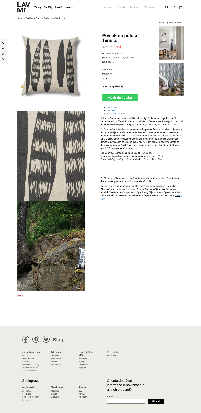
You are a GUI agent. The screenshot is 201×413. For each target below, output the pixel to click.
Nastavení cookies (30, 371)
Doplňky (48, 7)
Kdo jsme (108, 7)
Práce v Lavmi (56, 359)
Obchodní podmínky (30, 365)
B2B (80, 391)
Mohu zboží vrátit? (116, 113)
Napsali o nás (56, 365)
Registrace (26, 394)
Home (19, 18)
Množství (107, 73)
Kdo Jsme (54, 356)
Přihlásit (155, 401)
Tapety (37, 7)
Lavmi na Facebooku (25, 339)
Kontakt (121, 7)
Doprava (111, 110)
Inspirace (82, 367)
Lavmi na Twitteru (46, 339)
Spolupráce (27, 391)
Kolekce (70, 7)
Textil (38, 18)
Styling (81, 361)
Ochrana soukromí (30, 368)
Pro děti (59, 7)
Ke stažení (111, 356)
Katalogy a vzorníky (30, 397)
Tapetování (149, 7)
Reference (135, 7)
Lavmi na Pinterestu (35, 339)
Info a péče (112, 107)
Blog (58, 339)
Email (110, 396)
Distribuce (54, 391)
